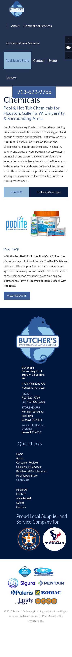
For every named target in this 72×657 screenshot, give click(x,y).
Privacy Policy (35, 620)
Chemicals (22, 479)
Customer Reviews (27, 462)
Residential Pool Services (31, 471)
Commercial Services (28, 466)
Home (19, 453)
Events (20, 502)
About (20, 458)
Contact (21, 494)
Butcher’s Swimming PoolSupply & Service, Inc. (33, 373)
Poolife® (22, 489)
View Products (16, 295)
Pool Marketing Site (52, 616)
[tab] (16, 192)
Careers (21, 507)
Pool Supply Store (27, 475)
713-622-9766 (34, 92)
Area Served (23, 498)
